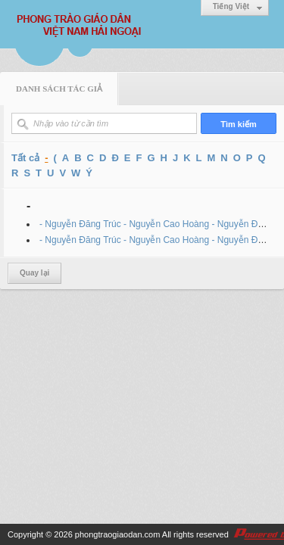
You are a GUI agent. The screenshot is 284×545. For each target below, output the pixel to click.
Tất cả (25, 158)
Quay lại (34, 273)
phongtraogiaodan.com (118, 534)
